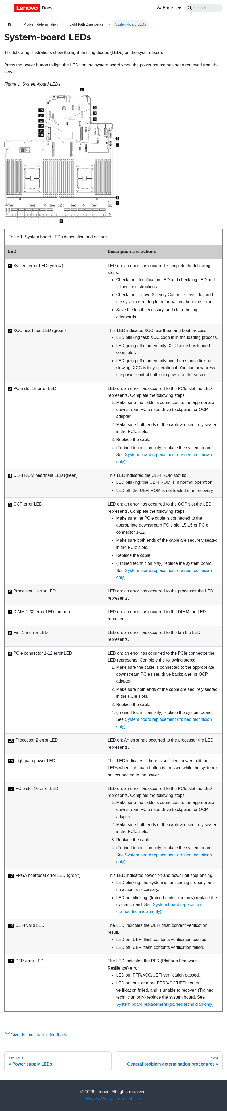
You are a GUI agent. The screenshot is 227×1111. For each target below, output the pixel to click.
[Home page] (9, 24)
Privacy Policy (99, 1099)
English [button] (166, 8)
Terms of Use (128, 1099)
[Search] (203, 8)
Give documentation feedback (35, 1035)
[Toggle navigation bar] (8, 8)
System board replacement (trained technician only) (164, 1004)
